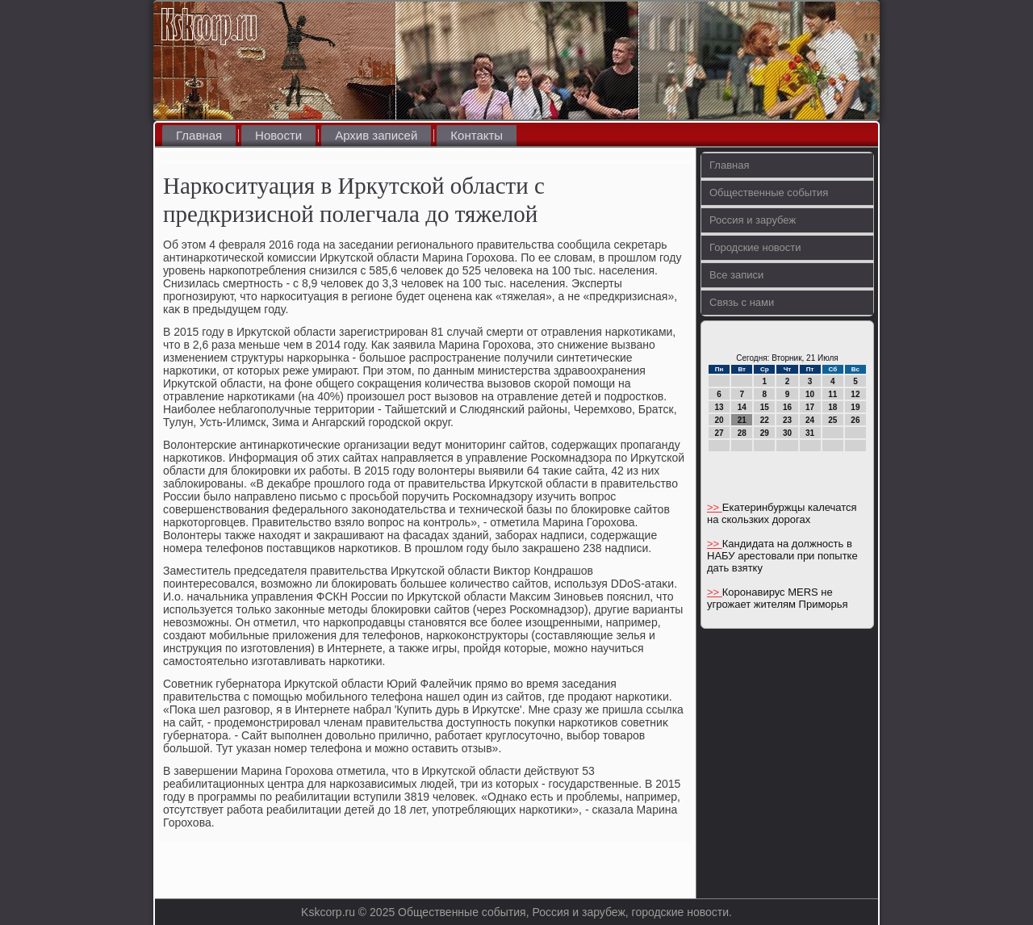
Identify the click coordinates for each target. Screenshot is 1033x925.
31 (809, 433)
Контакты (476, 135)
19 (855, 407)
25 (832, 420)
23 (787, 420)
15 (764, 407)
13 (719, 407)
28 (742, 433)
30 (787, 433)
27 (719, 433)
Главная (199, 135)
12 (855, 394)
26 (855, 420)
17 (809, 407)
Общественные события (768, 192)
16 (787, 407)
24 (809, 420)
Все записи (736, 275)
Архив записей (376, 135)
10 (809, 394)
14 (742, 407)
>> (714, 507)
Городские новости (755, 247)
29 (764, 433)
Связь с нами (741, 302)
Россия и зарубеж (752, 220)
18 (832, 407)
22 (764, 420)
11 (832, 394)
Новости (278, 135)
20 (719, 420)
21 (742, 420)
